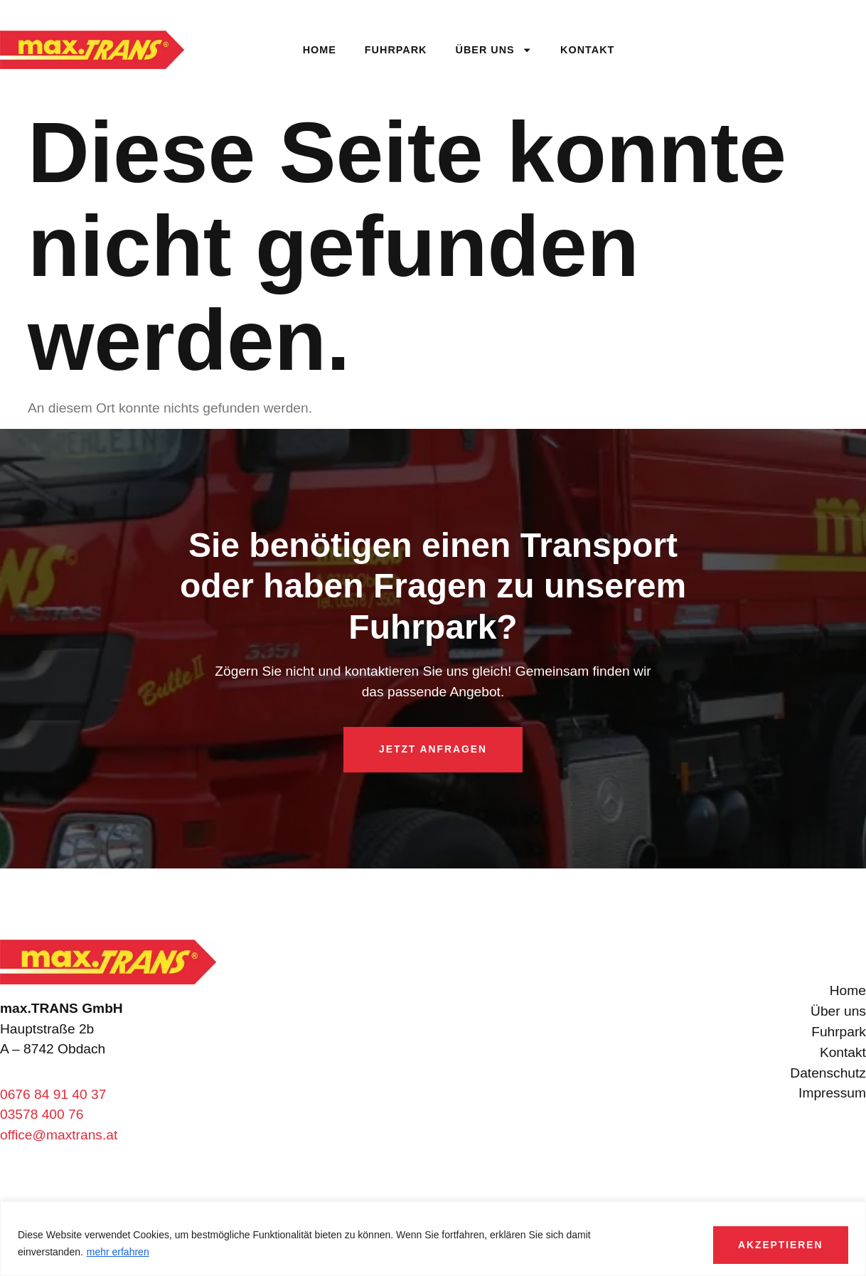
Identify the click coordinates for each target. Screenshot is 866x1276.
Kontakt (587, 49)
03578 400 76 (41, 1114)
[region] (433, 1236)
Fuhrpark (396, 49)
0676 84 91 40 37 (53, 1094)
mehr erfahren (118, 1249)
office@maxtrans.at (58, 1135)
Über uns (494, 50)
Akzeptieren (769, 1240)
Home (319, 49)
